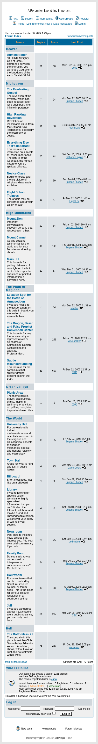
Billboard (13, 476)
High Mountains (18, 213)
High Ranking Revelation (16, 116)
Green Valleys (17, 387)
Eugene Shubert (74, 101)
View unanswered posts (80, 36)
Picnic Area (15, 392)
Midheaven (14, 83)
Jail (9, 605)
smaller (74, 308)
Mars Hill (13, 259)
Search (27, 18)
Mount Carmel (16, 237)
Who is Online (17, 668)
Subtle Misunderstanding (19, 362)
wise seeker (74, 341)
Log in (80, 23)
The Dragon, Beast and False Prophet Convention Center (20, 327)
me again (74, 647)
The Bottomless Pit (20, 634)
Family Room (16, 553)
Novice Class (16, 173)
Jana (54, 679)
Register (82, 18)
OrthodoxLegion (74, 157)
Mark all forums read (16, 662)
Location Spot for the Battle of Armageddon (19, 298)
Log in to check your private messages (49, 23)
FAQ (13, 18)
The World (14, 418)
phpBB (40, 738)
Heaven (12, 49)
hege (74, 404)
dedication (74, 541)
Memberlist (44, 18)
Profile (18, 23)
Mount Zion (15, 218)
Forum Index (13, 36)
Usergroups (64, 18)
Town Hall (14, 460)
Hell (9, 628)
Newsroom (14, 531)
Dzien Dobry (74, 467)
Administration (17, 55)
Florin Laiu (74, 127)
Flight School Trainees (16, 194)
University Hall (17, 424)
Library (12, 489)
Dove (74, 67)
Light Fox (74, 201)
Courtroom (14, 575)
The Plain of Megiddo (15, 288)
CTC (74, 372)
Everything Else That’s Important (18, 144)
